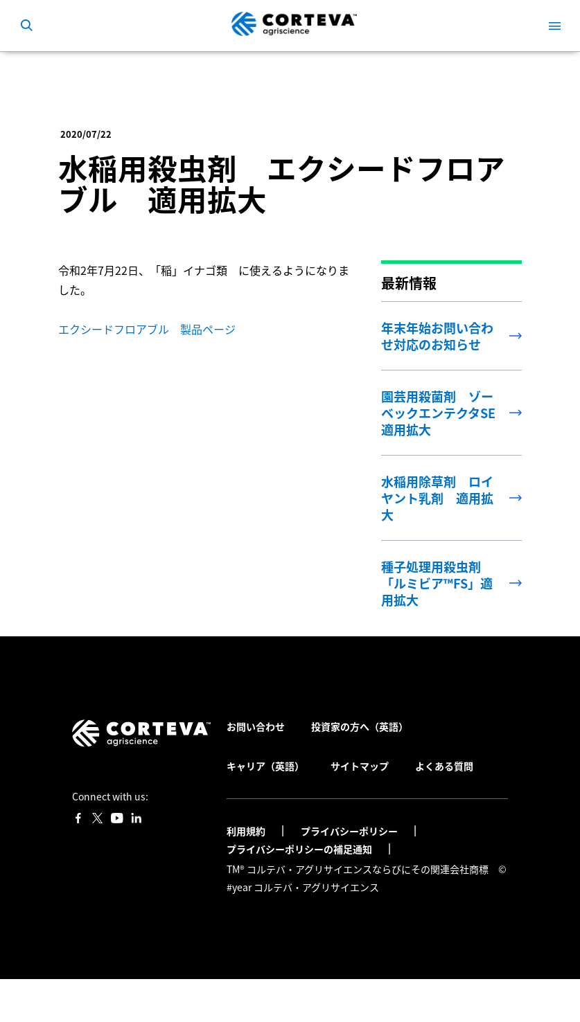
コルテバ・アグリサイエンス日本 (130, 72)
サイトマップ (360, 766)
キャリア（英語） (265, 766)
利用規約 (247, 831)
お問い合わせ (256, 726)
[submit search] (26, 25)
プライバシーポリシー (350, 831)
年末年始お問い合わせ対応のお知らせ (437, 335)
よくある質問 (444, 766)
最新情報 (240, 72)
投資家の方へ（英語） (359, 726)
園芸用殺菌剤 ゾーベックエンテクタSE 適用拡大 (444, 413)
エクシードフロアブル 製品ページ (147, 329)
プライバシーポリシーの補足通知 (300, 849)
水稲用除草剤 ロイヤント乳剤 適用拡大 (437, 498)
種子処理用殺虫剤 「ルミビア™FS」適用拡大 (437, 583)
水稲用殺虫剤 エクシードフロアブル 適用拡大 (315, 72)
